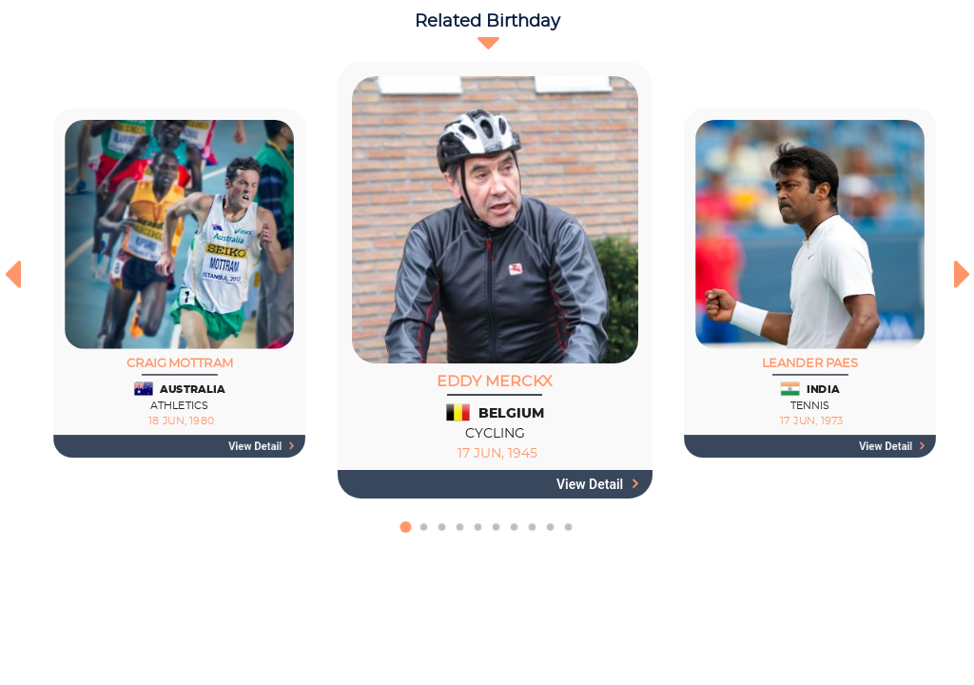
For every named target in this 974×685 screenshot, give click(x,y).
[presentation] (12, 274)
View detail (262, 446)
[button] (406, 536)
